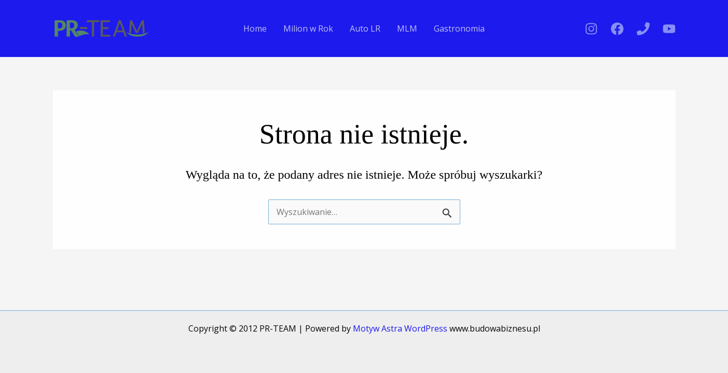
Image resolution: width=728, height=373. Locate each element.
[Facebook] (617, 28)
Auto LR (365, 28)
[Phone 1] (643, 28)
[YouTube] (669, 28)
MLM (407, 28)
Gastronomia (459, 28)
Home (255, 28)
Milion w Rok (308, 28)
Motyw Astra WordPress (400, 328)
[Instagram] (591, 28)
